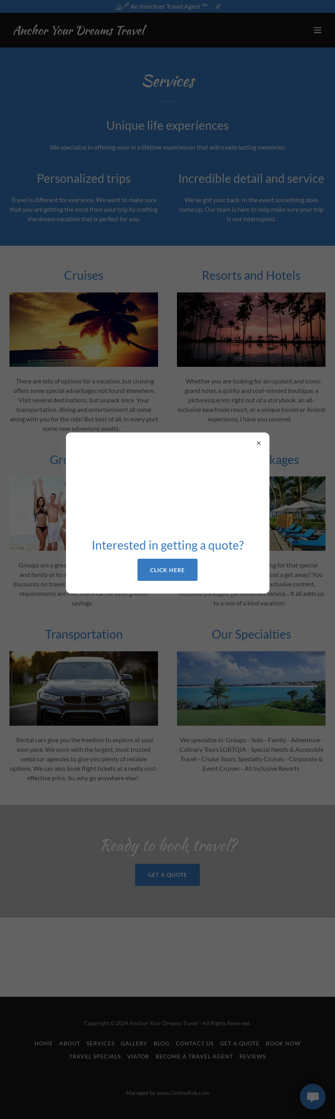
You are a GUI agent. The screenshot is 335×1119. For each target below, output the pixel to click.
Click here (167, 570)
